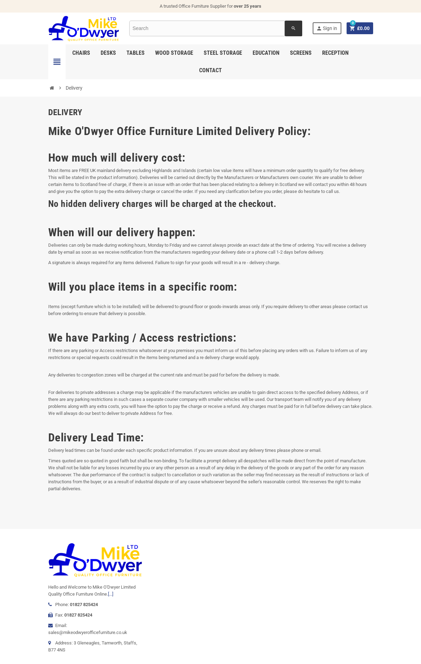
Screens (301, 53)
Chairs (81, 53)
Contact (210, 70)
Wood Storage (174, 53)
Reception (335, 53)
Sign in (326, 28)
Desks (108, 53)
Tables (135, 53)
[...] (110, 594)
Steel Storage (223, 53)
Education (266, 53)
